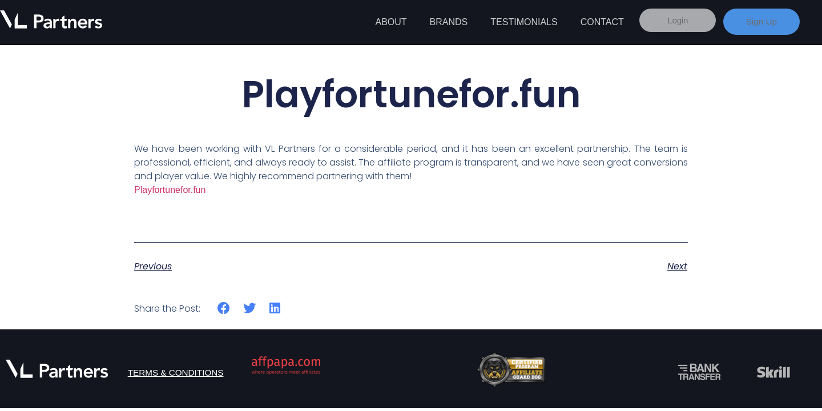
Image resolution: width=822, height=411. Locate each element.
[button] (224, 308)
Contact (602, 22)
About (390, 22)
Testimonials (523, 22)
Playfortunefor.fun (170, 190)
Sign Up (761, 21)
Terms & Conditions (176, 372)
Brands (449, 22)
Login (673, 21)
